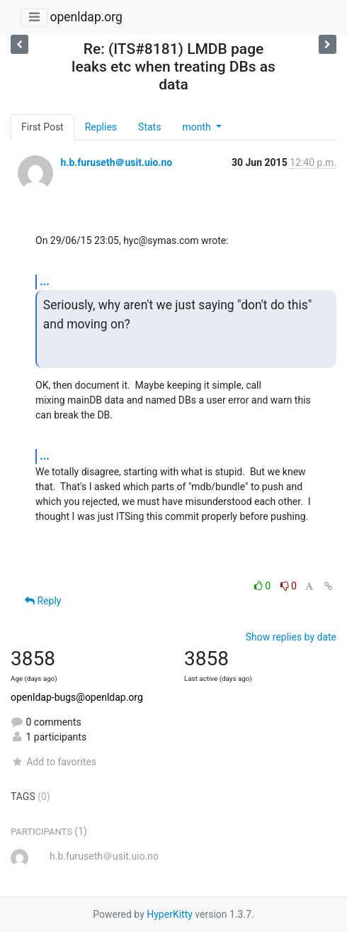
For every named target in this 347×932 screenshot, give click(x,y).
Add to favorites (53, 761)
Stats (149, 127)
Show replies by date (291, 637)
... (45, 281)
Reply (43, 600)
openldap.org (86, 17)
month (197, 127)
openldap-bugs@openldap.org (77, 697)
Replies (101, 127)
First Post (42, 127)
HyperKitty (170, 914)
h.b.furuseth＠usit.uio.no (116, 162)
